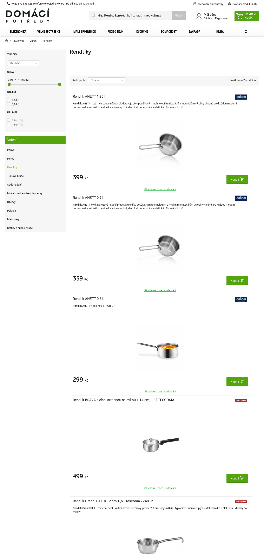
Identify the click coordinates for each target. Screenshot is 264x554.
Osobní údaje (80, 488)
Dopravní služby (20, 475)
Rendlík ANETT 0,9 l (151, 96)
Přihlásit (208, 18)
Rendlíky (12, 167)
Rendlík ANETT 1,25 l (89, 96)
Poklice (11, 210)
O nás (14, 495)
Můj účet (78, 460)
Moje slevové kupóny (85, 495)
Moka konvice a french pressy (24, 193)
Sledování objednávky (210, 4)
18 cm (17, 124)
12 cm (17, 120)
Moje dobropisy (82, 475)
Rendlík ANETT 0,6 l (214, 96)
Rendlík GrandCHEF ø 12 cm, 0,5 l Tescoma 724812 (152, 202)
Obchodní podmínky (23, 481)
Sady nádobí (14, 184)
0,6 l (16, 104)
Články (14, 501)
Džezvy (11, 202)
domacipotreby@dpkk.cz (157, 508)
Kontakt (15, 468)
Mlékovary (13, 219)
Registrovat (221, 18)
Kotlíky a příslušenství (20, 228)
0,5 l (16, 100)
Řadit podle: (79, 80)
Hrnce (10, 158)
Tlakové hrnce (15, 176)
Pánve (10, 150)
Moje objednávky (82, 468)
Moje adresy (79, 481)
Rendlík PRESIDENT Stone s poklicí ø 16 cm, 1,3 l (217, 202)
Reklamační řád (20, 488)
